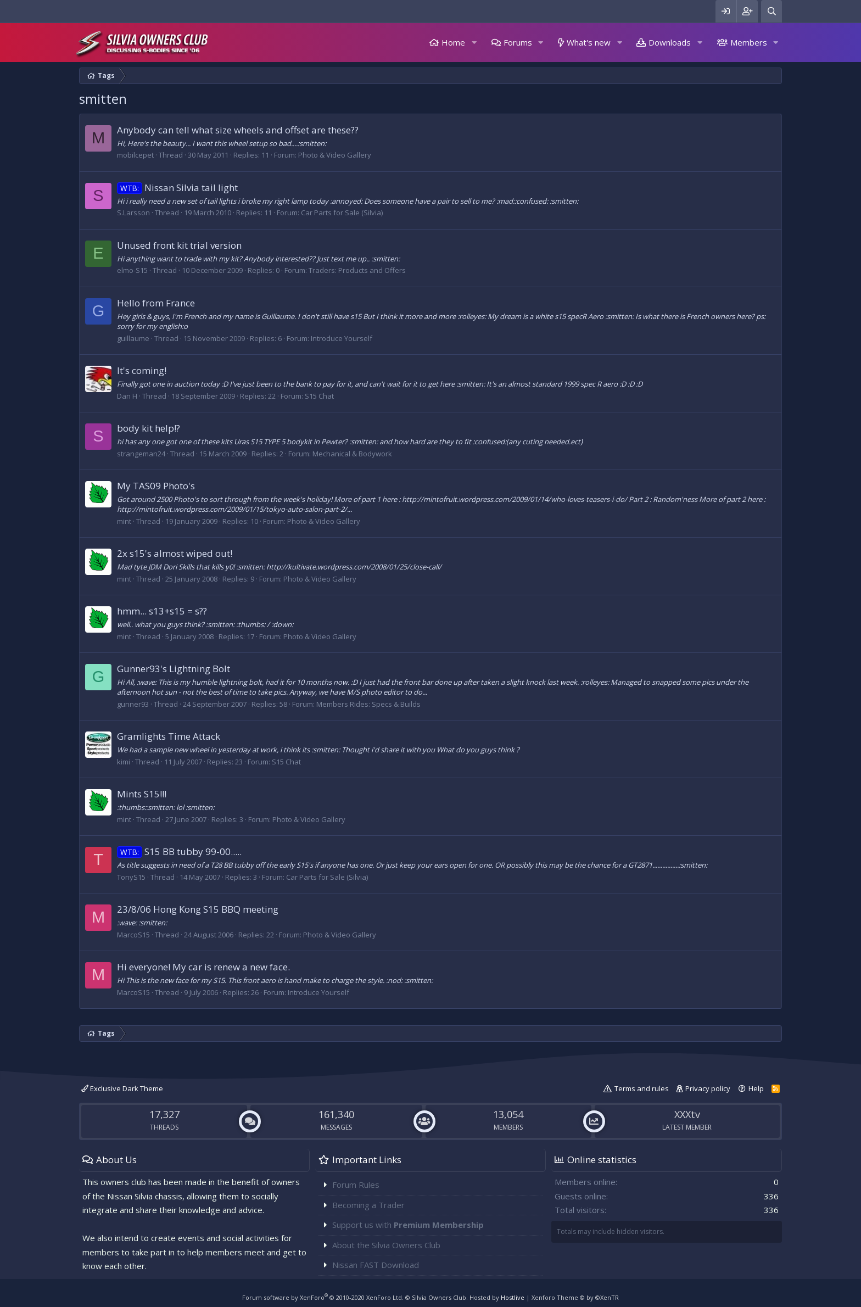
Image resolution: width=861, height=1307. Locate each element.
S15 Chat (319, 396)
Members (748, 42)
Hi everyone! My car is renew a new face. (203, 966)
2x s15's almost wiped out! (174, 553)
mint (124, 521)
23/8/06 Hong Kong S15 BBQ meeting (197, 909)
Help (756, 1088)
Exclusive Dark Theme (122, 1088)
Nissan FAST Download (375, 1264)
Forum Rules (355, 1184)
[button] (474, 42)
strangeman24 (141, 454)
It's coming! (141, 370)
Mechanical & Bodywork (352, 454)
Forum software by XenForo (323, 1297)
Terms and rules (641, 1088)
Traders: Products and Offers (357, 270)
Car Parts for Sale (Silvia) (342, 212)
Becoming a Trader (368, 1204)
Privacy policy (707, 1088)
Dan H (127, 396)
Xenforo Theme (575, 1297)
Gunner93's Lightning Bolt (173, 668)
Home (453, 42)
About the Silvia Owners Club (386, 1244)
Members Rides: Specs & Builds (368, 704)
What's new (589, 42)
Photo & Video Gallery (334, 155)
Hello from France (156, 303)
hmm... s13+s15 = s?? (162, 611)
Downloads (669, 42)
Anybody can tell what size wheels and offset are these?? (238, 130)
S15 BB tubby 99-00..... (179, 851)
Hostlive (512, 1297)
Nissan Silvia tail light (177, 187)
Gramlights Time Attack (168, 736)
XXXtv (687, 1114)
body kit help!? (148, 428)
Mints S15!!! (141, 793)
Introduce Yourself (341, 338)
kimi (123, 762)
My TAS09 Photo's (156, 485)
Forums (518, 42)
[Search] (771, 11)
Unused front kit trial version (179, 245)
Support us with (408, 1224)
